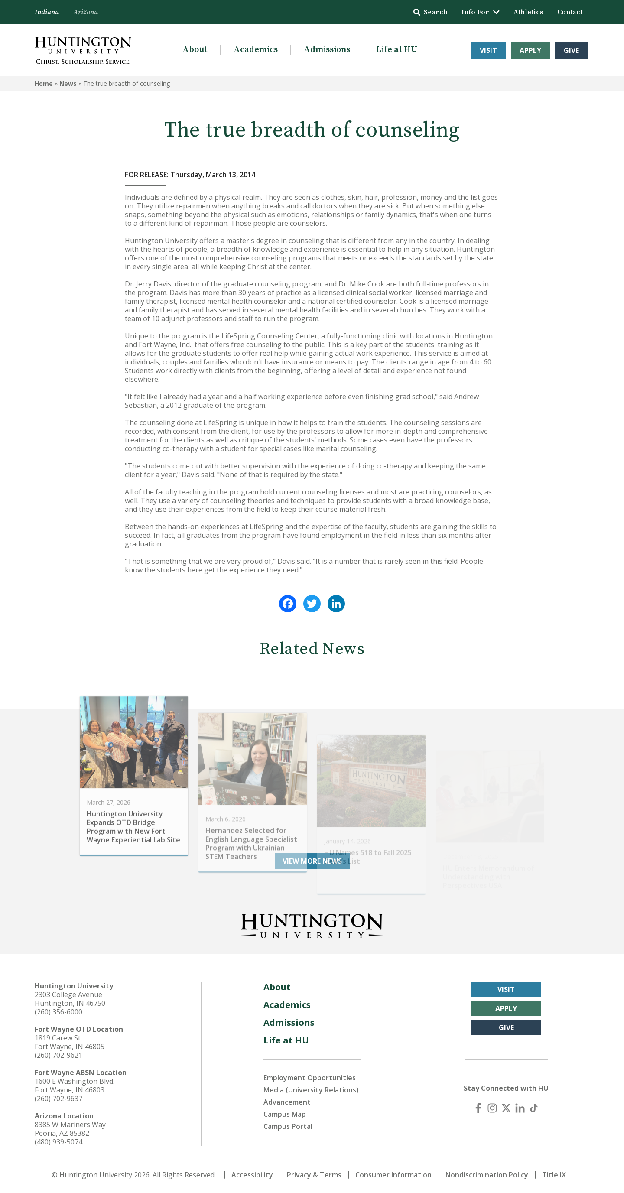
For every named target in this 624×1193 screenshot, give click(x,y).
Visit (488, 50)
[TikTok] (534, 1108)
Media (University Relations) (311, 1090)
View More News (312, 861)
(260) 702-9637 (58, 1098)
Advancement (287, 1102)
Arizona (85, 12)
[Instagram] (492, 1108)
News (68, 83)
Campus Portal (287, 1126)
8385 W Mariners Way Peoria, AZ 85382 (70, 1129)
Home (44, 83)
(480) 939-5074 (58, 1142)
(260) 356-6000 (58, 1012)
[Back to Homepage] (312, 924)
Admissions (327, 49)
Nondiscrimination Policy (486, 1175)
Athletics (528, 12)
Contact (569, 12)
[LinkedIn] (520, 1108)
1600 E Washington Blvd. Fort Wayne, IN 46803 (74, 1085)
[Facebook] (478, 1108)
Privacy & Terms (314, 1175)
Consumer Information (393, 1175)
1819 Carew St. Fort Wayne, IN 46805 (69, 1042)
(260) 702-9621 (58, 1055)
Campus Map (284, 1114)
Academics (256, 49)
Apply (530, 50)
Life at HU (396, 49)
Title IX (554, 1175)
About (195, 49)
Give (571, 50)
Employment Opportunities (309, 1077)
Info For (481, 12)
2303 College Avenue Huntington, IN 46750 (70, 999)
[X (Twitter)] (506, 1108)
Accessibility (252, 1175)
